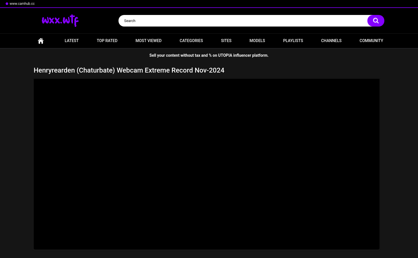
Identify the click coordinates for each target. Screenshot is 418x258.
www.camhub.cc (22, 4)
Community (371, 40)
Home (41, 41)
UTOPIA (225, 55)
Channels (331, 40)
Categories (191, 40)
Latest (72, 40)
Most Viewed (148, 40)
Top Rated (107, 40)
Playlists (293, 40)
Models (257, 40)
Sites (226, 40)
